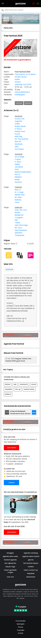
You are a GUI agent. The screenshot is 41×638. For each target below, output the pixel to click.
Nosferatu (19, 144)
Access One (19, 118)
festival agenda (10, 560)
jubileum (8, 394)
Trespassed (19, 235)
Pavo (17, 169)
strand (33, 384)
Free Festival (20, 74)
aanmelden (11, 448)
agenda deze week (10, 556)
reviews (12, 482)
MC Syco (18, 227)
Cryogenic (19, 217)
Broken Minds (20, 126)
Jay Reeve (19, 167)
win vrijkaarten (10, 563)
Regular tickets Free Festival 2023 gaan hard (18, 360)
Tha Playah (19, 149)
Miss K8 (18, 141)
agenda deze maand (30, 556)
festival (7, 384)
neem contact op (31, 570)
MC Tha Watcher (21, 139)
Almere (18, 82)
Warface (18, 182)
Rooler (17, 179)
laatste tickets (29, 389)
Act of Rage (19, 156)
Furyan (17, 134)
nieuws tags (10, 567)
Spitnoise (18, 232)
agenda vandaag (31, 553)
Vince (17, 202)
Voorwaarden (20, 621)
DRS (16, 220)
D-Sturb (18, 162)
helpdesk (30, 573)
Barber (17, 212)
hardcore (28, 103)
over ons (10, 577)
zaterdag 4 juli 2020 (23, 84)
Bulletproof (19, 215)
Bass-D (18, 189)
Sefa (16, 146)
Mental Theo (20, 194)
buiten (17, 79)
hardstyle (19, 103)
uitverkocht (24, 384)
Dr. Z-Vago (19, 192)
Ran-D (17, 174)
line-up (18, 389)
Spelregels (20, 624)
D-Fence (18, 129)
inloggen (10, 553)
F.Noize (17, 222)
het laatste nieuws (30, 563)
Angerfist (18, 121)
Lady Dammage (21, 225)
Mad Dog (18, 136)
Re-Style (18, 197)
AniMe (17, 124)
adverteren (30, 577)
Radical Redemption (23, 172)
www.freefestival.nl (22, 92)
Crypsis (18, 159)
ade (15, 384)
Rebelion (18, 177)
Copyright (20, 630)
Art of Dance (31, 74)
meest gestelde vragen (10, 571)
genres (31, 560)
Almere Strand (20, 77)
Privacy (20, 627)
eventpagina (20, 94)
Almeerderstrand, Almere (20, 412)
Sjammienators (21, 230)
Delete (17, 164)
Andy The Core (21, 210)
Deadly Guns (20, 131)
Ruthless (18, 200)
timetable (8, 389)
